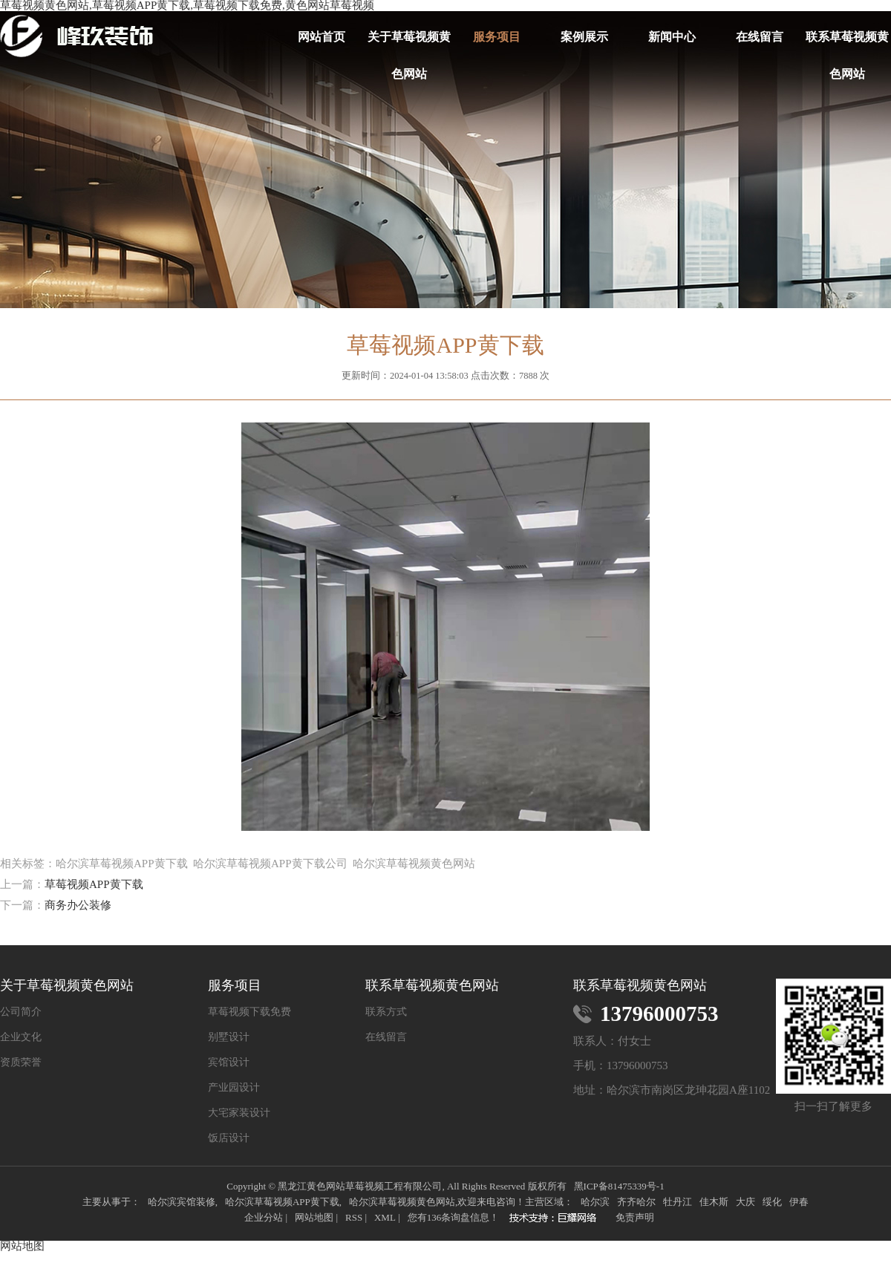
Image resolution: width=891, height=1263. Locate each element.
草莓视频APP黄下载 (94, 884)
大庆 (745, 1202)
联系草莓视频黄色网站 (847, 43)
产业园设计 (234, 1088)
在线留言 (759, 36)
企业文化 (21, 1037)
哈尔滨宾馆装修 (181, 1202)
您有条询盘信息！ (454, 1217)
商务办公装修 (78, 905)
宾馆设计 (228, 1062)
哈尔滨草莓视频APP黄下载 (282, 1202)
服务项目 (496, 36)
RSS (353, 1217)
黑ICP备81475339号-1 (619, 1186)
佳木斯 (713, 1202)
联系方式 (386, 1012)
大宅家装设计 (239, 1113)
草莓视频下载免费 (249, 1012)
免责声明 (635, 1217)
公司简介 (21, 1012)
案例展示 (584, 36)
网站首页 (321, 36)
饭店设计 (228, 1138)
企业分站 (263, 1217)
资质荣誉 (21, 1062)
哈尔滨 (595, 1202)
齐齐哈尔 (636, 1202)
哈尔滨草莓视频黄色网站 (402, 1202)
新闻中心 (672, 36)
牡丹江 (677, 1202)
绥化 (772, 1202)
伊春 (799, 1202)
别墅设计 (228, 1037)
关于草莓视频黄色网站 (409, 43)
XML (385, 1217)
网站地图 (314, 1217)
